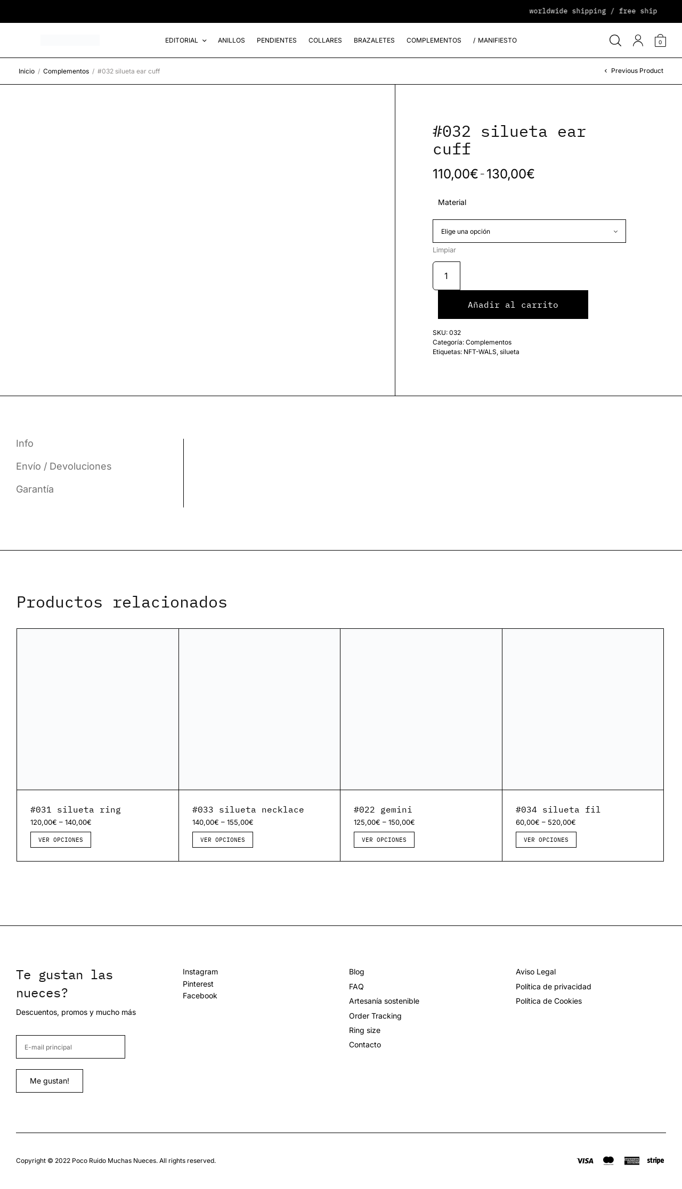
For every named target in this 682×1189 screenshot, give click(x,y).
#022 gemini (383, 809)
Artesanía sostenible (384, 1000)
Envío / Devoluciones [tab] (64, 466)
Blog (356, 971)
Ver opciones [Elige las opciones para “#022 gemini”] (384, 839)
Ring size (364, 1030)
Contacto (365, 1044)
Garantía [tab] (35, 489)
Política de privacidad (553, 986)
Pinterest (198, 983)
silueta (509, 352)
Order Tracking (375, 1015)
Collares (325, 40)
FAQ (356, 986)
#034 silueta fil (558, 809)
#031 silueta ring (75, 809)
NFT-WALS (480, 352)
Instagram (200, 971)
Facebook (200, 995)
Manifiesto (497, 40)
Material (452, 202)
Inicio (27, 71)
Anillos (231, 40)
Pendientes (277, 40)
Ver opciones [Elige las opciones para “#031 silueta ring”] (60, 839)
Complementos (434, 40)
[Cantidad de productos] (446, 275)
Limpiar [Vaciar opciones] (444, 250)
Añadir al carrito (513, 304)
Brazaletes (374, 40)
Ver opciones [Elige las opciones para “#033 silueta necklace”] (222, 839)
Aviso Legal (536, 971)
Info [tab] (25, 443)
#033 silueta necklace (248, 809)
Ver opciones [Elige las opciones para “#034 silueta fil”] (546, 839)
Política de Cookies (549, 1000)
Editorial (181, 40)
